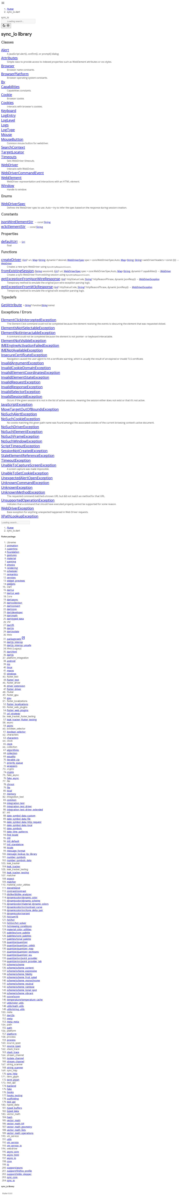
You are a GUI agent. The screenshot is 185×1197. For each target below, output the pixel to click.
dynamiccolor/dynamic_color (22, 897)
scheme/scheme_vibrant (20, 993)
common (11, 800)
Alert (5, 49)
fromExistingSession (17, 270)
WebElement (11, 177)
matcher (11, 881)
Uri (23, 241)
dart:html (12, 651)
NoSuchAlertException (19, 414)
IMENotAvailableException (22, 350)
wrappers (12, 766)
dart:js (10, 654)
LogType (8, 129)
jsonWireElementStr (17, 221)
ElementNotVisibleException (23, 340)
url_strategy (13, 713)
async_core (13, 1151)
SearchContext (13, 147)
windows (11, 673)
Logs (5, 124)
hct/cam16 (12, 916)
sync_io (11, 1180)
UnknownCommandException (25, 482)
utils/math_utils (15, 1006)
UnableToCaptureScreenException (28, 465)
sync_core (12, 1177)
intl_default (13, 841)
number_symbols (16, 857)
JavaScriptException (17, 404)
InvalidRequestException (20, 382)
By (3, 81)
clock (9, 744)
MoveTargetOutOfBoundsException (30, 409)
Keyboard (8, 110)
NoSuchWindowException (21, 441)
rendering (12, 568)
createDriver (11, 259)
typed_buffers (14, 1107)
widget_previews (16, 580)
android (11, 661)
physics (11, 564)
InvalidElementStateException (25, 377)
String (47, 222)
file (8, 787)
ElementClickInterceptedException (28, 319)
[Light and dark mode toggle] (6, 25)
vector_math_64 (15, 1123)
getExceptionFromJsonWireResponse (30, 278)
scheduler (12, 571)
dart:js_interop (15, 642)
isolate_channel (15, 1058)
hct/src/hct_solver (16, 923)
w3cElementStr (13, 226)
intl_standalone (15, 844)
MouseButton (12, 139)
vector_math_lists (16, 1130)
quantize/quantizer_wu (19, 955)
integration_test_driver (19, 806)
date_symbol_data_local (19, 825)
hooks (10, 1092)
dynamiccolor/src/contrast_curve (24, 907)
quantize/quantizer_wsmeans (23, 951)
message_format (16, 850)
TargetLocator (12, 152)
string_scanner (15, 1067)
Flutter (10, 9)
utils (9, 1139)
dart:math (12, 615)
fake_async (13, 778)
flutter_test (13, 679)
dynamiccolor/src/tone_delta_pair (25, 910)
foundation (13, 552)
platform (11, 1033)
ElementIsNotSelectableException (28, 327)
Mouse (6, 134)
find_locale (12, 834)
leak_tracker (13, 866)
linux (9, 667)
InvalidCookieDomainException (26, 367)
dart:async (12, 599)
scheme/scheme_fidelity (19, 974)
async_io (11, 1158)
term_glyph (13, 1079)
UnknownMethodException (23, 492)
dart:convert (13, 606)
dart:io (10, 628)
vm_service (13, 1142)
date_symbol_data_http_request (24, 822)
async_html (13, 1155)
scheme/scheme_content (20, 967)
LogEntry (8, 115)
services (11, 577)
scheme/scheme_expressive (22, 971)
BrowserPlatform (15, 73)
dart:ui (10, 590)
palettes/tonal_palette (19, 939)
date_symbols (14, 828)
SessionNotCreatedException (24, 450)
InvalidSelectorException (20, 391)
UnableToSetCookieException (24, 473)
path (9, 1027)
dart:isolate (13, 631)
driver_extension (16, 686)
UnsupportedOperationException (27, 500)
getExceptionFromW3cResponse (27, 286)
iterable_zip (13, 759)
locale (10, 847)
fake (9, 1089)
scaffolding (13, 1098)
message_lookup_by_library (22, 854)
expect (10, 878)
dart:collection (14, 602)
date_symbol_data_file (18, 818)
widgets (11, 584)
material (11, 558)
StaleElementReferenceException (27, 455)
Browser (7, 65)
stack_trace (13, 1052)
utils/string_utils (16, 1009)
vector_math (13, 1120)
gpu (9, 698)
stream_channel (15, 1061)
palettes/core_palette (18, 932)
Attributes (9, 57)
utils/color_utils (15, 1002)
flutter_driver (14, 689)
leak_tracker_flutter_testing (22, 719)
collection (12, 753)
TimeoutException (16, 460)
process (11, 1040)
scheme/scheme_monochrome (23, 980)
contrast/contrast (16, 891)
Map (35, 260)
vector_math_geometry (19, 1126)
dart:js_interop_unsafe (19, 645)
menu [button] (3, 3)
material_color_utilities (19, 929)
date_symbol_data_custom (21, 815)
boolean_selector (16, 731)
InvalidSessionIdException (21, 396)
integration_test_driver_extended (25, 809)
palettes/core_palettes (19, 935)
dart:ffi (10, 625)
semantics (12, 574)
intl (8, 838)
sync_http (12, 1073)
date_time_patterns (17, 831)
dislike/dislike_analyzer (19, 894)
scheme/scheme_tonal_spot (22, 990)
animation (12, 545)
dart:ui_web (13, 593)
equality (11, 756)
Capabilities (10, 86)
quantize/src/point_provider (22, 958)
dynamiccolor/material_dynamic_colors (28, 903)
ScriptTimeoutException (20, 445)
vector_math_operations (20, 1133)
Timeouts (8, 156)
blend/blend (13, 888)
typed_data (13, 1111)
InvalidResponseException (22, 386)
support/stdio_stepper (19, 1174)
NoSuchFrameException (20, 436)
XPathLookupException (19, 516)
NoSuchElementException (21, 431)
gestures (12, 555)
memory (11, 793)
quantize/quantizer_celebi (21, 945)
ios (8, 664)
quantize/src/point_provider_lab (24, 961)
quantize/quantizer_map (20, 948)
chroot (10, 784)
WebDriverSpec (13, 203)
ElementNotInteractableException (28, 332)
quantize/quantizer (17, 942)
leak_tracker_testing (18, 872)
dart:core (12, 609)
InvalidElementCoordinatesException (30, 372)
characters (12, 737)
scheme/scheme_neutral (20, 983)
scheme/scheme (15, 964)
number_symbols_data (19, 860)
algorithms (13, 750)
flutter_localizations (17, 704)
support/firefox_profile (19, 1170)
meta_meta (13, 1021)
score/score (13, 996)
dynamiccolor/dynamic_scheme (23, 900)
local (9, 790)
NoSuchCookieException (20, 418)
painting (11, 561)
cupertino (12, 548)
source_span (14, 1046)
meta (9, 1018)
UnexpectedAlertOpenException (27, 477)
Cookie (6, 94)
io (8, 1164)
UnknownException (17, 487)
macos (10, 670)
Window (7, 185)
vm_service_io (14, 1145)
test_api (11, 1101)
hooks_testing (14, 1095)
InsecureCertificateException (24, 354)
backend (11, 1085)
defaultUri (9, 241)
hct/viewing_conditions (19, 926)
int (63, 279)
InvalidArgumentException (22, 362)
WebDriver (9, 164)
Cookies (7, 102)
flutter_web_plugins (17, 710)
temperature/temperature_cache (25, 999)
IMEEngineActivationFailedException (30, 345)
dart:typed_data (15, 618)
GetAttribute (11, 304)
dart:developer (15, 612)
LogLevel (8, 120)
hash (9, 1117)
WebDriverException (149, 279)
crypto (10, 772)
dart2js (10, 1015)
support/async (15, 1167)
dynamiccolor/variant (18, 913)
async (10, 725)
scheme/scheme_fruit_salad (22, 977)
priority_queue (15, 762)
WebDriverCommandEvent (22, 172)
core (9, 1161)
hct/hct (10, 919)
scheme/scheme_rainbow (20, 986)
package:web (16, 639)
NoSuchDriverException (20, 426)
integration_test (15, 803)
